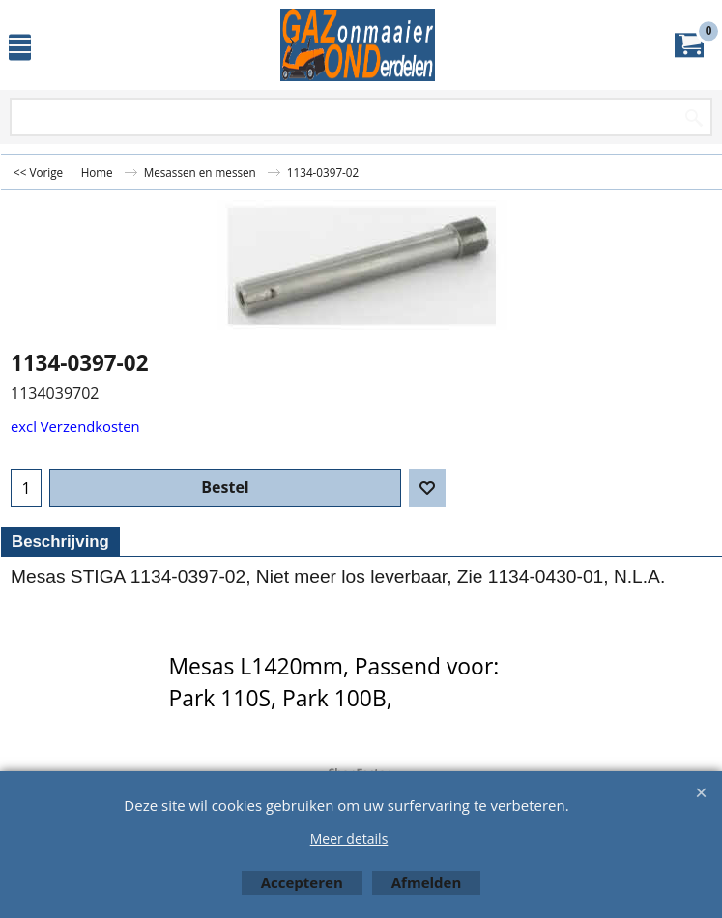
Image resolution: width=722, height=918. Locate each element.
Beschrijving (60, 541)
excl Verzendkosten (75, 426)
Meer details (349, 838)
